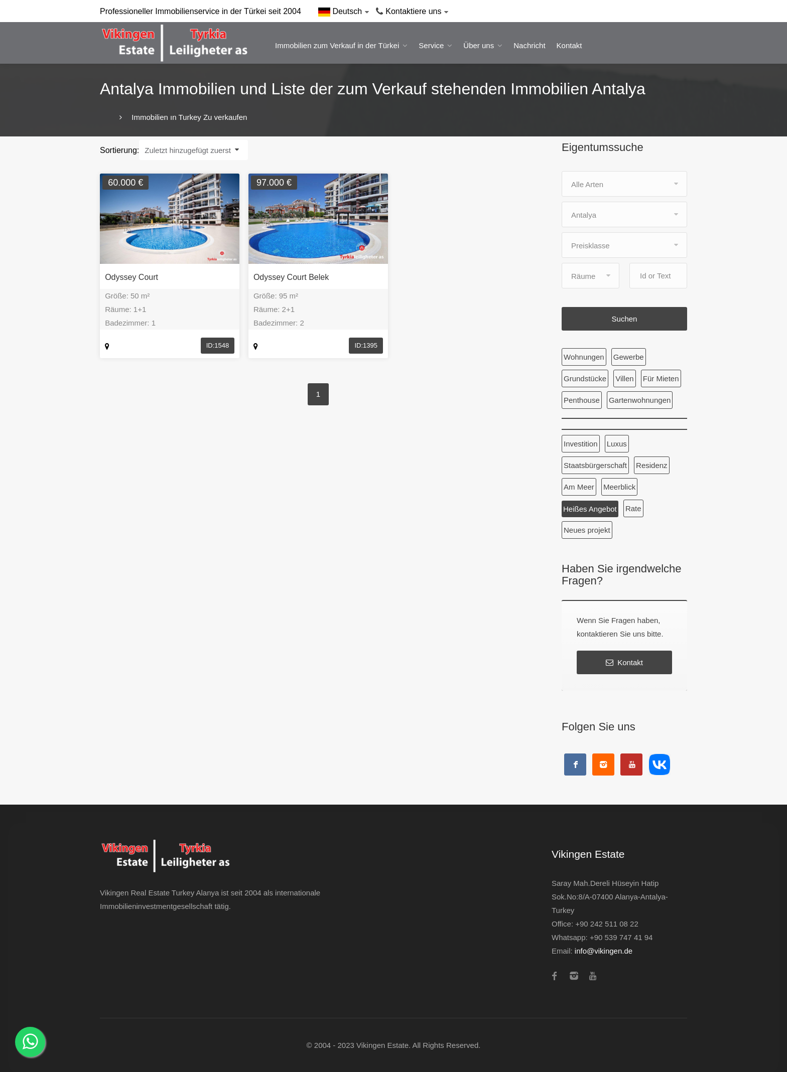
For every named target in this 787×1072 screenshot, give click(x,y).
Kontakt (569, 45)
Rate (633, 508)
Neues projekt (587, 530)
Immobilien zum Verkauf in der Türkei (337, 45)
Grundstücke (585, 378)
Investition (581, 443)
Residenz (652, 465)
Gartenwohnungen (640, 400)
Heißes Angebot (590, 509)
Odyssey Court (131, 277)
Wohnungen (584, 357)
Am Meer (579, 487)
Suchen (624, 319)
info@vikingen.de (603, 951)
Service (431, 45)
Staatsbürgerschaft (595, 465)
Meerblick (619, 487)
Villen (624, 378)
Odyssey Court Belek (291, 277)
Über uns (478, 45)
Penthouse (582, 400)
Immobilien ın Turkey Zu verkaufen (188, 117)
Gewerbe (628, 357)
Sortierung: (119, 150)
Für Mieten (661, 378)
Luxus (617, 443)
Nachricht (529, 45)
